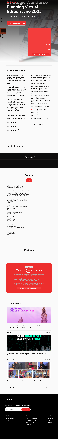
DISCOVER (34, 419)
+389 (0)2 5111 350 (9, 421)
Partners (47, 47)
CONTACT (34, 423)
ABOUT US (28, 421)
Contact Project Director (40, 54)
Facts (48, 39)
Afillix (6, 434)
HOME (27, 419)
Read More (29, 241)
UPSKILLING (28, 425)
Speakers (47, 42)
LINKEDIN (50, 423)
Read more (10, 332)
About (48, 34)
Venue (48, 49)
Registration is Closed (17, 23)
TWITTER (50, 421)
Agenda (48, 44)
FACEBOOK (50, 419)
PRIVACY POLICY (39, 433)
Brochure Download (45, 37)
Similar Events (46, 52)
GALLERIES (34, 421)
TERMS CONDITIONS (41, 434)
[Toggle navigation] (50, 2)
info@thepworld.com (10, 419)
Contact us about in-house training (29, 288)
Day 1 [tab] (29, 180)
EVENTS (27, 423)
